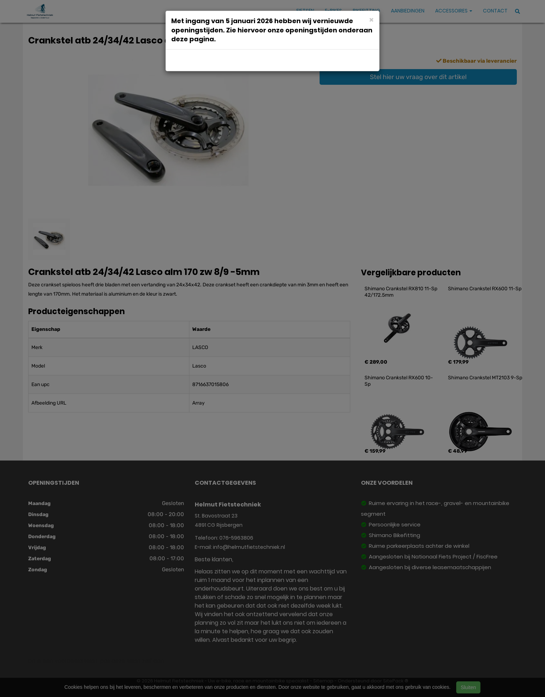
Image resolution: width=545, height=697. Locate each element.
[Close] (371, 19)
